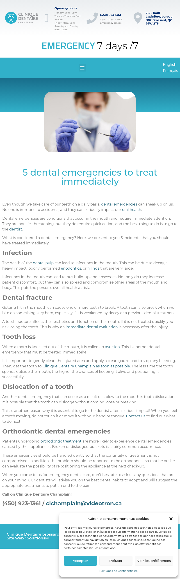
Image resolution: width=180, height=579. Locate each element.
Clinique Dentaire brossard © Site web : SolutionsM (35, 536)
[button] (171, 518)
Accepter (80, 561)
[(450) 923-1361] (92, 18)
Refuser (115, 561)
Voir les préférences (154, 561)
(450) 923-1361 (110, 15)
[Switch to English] (170, 65)
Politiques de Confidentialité (118, 570)
